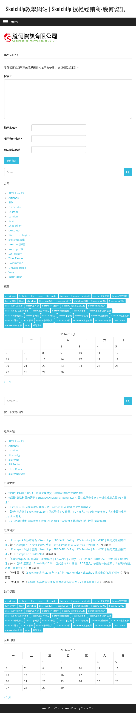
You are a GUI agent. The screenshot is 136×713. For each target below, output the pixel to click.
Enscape (13, 212)
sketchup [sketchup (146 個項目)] (31, 300)
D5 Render (14, 207)
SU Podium (15, 253)
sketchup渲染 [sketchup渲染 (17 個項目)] (81, 315)
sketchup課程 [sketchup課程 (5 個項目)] (11, 320)
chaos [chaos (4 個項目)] (40, 295)
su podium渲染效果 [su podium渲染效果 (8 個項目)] (82, 320)
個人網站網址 (12, 149)
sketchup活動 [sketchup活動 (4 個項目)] (65, 315)
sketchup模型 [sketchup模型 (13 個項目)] (48, 315)
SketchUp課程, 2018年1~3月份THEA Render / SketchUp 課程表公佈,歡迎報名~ (74, 572)
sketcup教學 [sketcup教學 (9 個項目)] (27, 320)
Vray (11, 272)
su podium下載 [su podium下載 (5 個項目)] (63, 320)
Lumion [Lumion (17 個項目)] (75, 295)
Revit (11, 221)
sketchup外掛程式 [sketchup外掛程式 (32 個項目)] (96, 305)
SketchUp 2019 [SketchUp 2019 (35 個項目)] (98, 300)
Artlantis (13, 198)
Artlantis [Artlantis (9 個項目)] (23, 295)
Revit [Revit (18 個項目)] (21, 300)
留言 (8, 76)
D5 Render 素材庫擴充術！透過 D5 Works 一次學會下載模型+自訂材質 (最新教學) (57, 521)
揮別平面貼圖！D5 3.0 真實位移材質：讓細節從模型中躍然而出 (46, 493)
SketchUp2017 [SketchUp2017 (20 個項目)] (46, 300)
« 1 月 (7, 381)
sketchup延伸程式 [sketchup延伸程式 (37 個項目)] (40, 310)
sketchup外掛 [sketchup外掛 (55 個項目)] (32, 305)
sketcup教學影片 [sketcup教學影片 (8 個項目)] (44, 320)
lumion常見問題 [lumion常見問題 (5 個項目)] (119, 295)
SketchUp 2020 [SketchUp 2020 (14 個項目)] (116, 300)
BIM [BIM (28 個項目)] (32, 295)
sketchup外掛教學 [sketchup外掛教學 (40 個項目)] (50, 305)
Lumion (13, 216)
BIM (10, 202)
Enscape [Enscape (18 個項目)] (64, 295)
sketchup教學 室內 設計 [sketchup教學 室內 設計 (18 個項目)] (100, 310)
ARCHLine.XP (16, 193)
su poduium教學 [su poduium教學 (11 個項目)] (103, 320)
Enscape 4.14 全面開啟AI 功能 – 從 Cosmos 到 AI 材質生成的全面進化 (49, 507)
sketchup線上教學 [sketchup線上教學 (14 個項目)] (120, 315)
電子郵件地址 (13, 138)
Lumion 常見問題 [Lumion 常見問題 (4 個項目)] (101, 295)
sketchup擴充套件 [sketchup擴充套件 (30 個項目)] (60, 310)
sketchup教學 (16, 239)
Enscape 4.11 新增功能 (29, 554)
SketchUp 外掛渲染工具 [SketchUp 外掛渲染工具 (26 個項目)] (73, 305)
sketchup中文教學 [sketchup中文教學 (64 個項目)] (14, 305)
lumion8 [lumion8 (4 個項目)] (86, 295)
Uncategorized (17, 267)
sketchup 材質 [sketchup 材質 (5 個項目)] (32, 315)
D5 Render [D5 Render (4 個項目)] (51, 295)
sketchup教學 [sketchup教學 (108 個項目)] (79, 310)
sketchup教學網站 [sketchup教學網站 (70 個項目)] (14, 315)
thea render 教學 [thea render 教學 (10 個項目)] (13, 325)
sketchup (13, 230)
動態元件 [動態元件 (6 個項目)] (37, 325)
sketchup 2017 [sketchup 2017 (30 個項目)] (63, 300)
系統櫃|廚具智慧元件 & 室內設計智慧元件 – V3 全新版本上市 (63, 582)
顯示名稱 (10, 127)
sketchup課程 (16, 244)
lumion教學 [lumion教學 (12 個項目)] (10, 300)
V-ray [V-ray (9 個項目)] (27, 325)
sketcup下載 (15, 249)
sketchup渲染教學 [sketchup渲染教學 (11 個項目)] (99, 315)
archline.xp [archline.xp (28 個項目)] (10, 295)
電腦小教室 (15, 277)
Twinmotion (15, 263)
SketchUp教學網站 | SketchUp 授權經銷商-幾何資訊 (65, 8)
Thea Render (16, 258)
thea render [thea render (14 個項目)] (120, 320)
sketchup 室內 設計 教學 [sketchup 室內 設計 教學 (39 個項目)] (17, 310)
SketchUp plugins (19, 235)
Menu (14, 21)
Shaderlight (15, 225)
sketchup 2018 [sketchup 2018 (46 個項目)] (81, 300)
